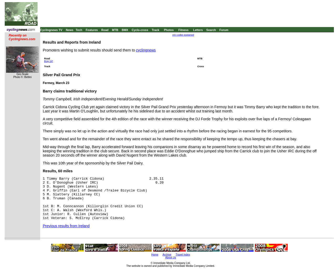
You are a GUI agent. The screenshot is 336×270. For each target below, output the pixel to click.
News (70, 30)
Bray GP (48, 61)
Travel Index (183, 254)
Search (211, 30)
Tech (79, 30)
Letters (198, 30)
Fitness (183, 30)
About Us (170, 257)
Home (154, 254)
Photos (169, 30)
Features (92, 30)
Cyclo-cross (140, 30)
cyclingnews (146, 50)
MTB (115, 30)
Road (105, 30)
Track (155, 30)
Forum (223, 30)
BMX (125, 30)
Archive (166, 254)
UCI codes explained (183, 35)
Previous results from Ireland (66, 226)
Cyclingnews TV (51, 30)
